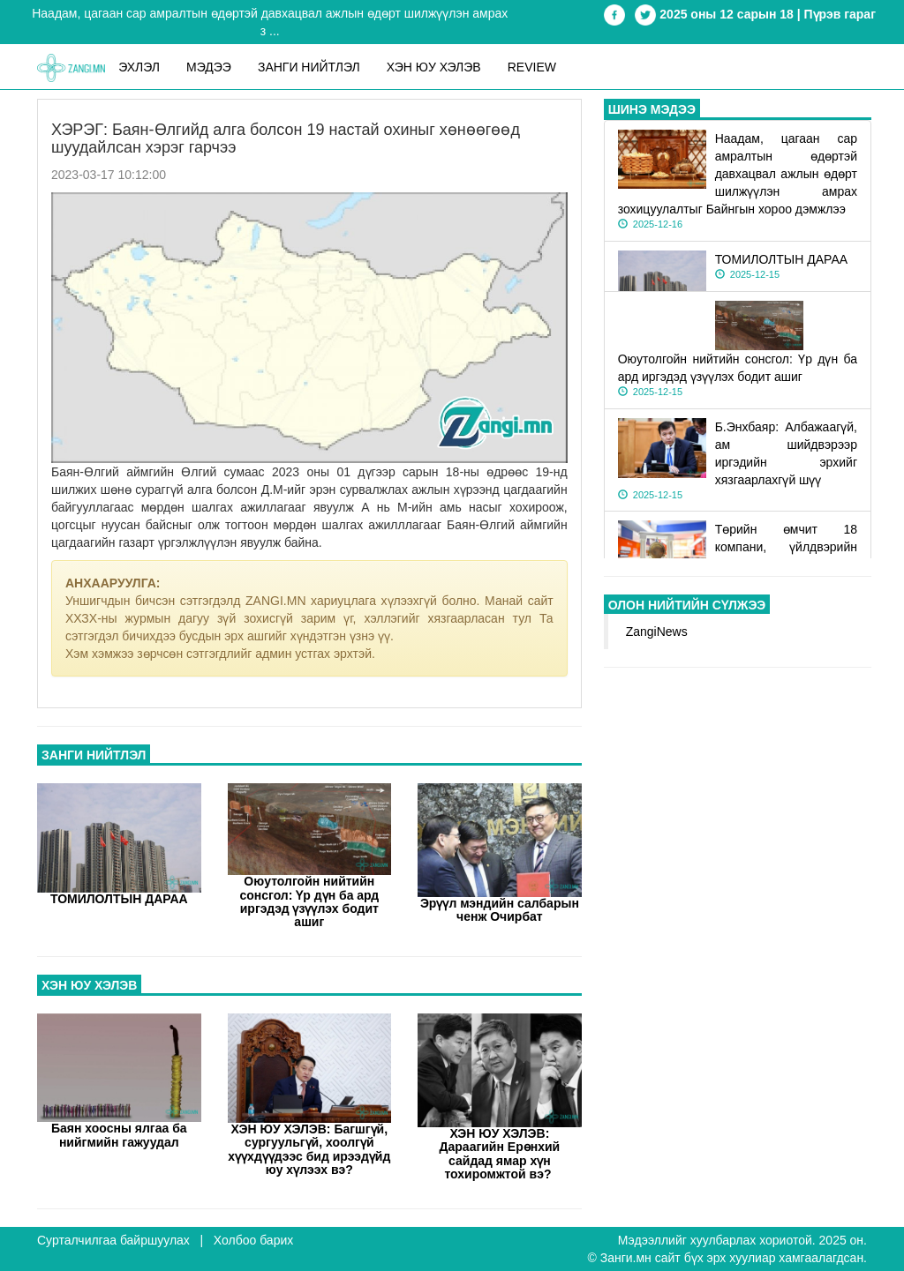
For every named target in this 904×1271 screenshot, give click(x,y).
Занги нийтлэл (309, 67)
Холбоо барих (253, 1240)
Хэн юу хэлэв (434, 67)
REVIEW (532, 67)
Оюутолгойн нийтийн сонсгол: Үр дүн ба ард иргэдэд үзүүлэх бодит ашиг (737, 374)
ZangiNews (657, 631)
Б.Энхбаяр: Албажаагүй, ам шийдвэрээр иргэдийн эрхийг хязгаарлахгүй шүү (737, 460)
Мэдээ (208, 67)
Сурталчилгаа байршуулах (113, 1240)
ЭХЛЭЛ (139, 67)
